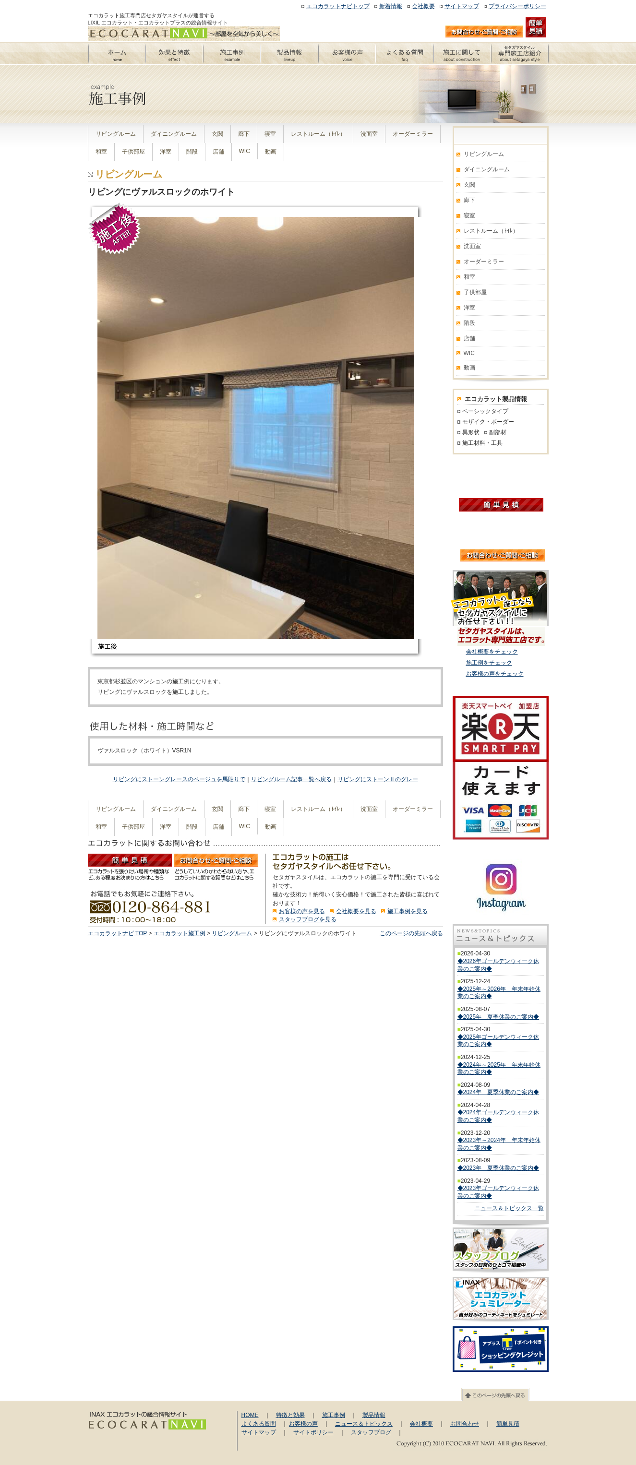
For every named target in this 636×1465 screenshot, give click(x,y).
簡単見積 (507, 1423)
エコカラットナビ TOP (117, 933)
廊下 (244, 134)
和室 (101, 151)
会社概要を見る (356, 911)
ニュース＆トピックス (364, 1423)
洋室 (165, 151)
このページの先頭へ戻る (411, 933)
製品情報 (373, 1415)
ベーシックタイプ (485, 411)
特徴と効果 (290, 1415)
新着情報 (390, 6)
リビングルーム (116, 134)
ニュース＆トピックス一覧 (509, 1208)
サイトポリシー (313, 1432)
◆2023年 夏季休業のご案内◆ (498, 1168)
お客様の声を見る (302, 911)
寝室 (270, 134)
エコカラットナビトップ (338, 6)
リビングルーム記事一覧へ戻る (291, 779)
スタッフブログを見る (307, 919)
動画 (270, 151)
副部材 (497, 432)
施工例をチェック (489, 662)
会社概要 (423, 6)
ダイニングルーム (174, 134)
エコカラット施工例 (179, 933)
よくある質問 (258, 1423)
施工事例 (333, 1415)
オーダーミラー (413, 134)
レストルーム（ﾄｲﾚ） (318, 134)
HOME (250, 1415)
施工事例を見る (407, 911)
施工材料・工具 (482, 443)
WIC (244, 151)
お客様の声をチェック (495, 673)
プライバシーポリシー (517, 6)
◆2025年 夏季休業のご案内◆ (498, 1016)
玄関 (217, 134)
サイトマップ (461, 6)
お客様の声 (303, 1423)
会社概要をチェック (492, 651)
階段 (192, 151)
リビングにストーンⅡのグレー (377, 779)
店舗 (218, 151)
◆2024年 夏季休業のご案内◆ (498, 1092)
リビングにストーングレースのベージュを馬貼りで (179, 779)
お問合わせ (464, 1423)
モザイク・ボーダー (488, 421)
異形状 (471, 432)
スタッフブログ (371, 1432)
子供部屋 (133, 151)
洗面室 (369, 134)
